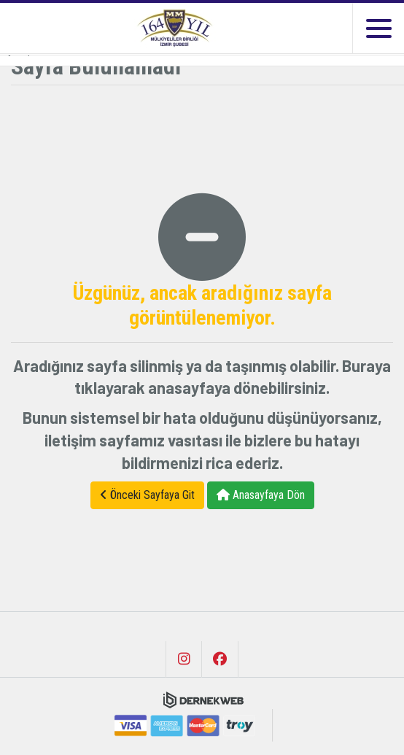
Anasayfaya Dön (261, 495)
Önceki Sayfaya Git (147, 495)
